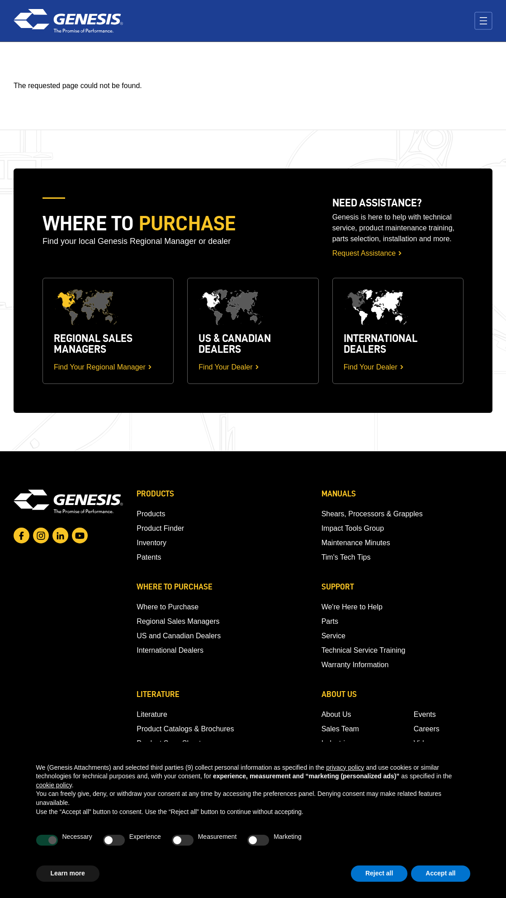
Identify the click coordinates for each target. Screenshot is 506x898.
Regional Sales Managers (178, 621)
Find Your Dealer (225, 367)
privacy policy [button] (345, 767)
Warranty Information (355, 665)
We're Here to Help (352, 607)
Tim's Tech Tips (346, 557)
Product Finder (160, 528)
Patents (149, 557)
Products (151, 514)
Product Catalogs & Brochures (185, 729)
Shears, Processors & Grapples (372, 514)
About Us (336, 714)
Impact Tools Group (353, 528)
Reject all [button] (379, 873)
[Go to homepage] (68, 501)
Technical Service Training (364, 650)
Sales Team (340, 729)
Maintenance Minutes (356, 543)
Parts (330, 621)
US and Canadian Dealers (179, 636)
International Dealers (170, 650)
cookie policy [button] (54, 785)
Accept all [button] (440, 873)
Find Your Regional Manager (100, 367)
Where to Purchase (168, 607)
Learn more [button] (68, 873)
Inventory (151, 543)
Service (333, 636)
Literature (152, 714)
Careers (427, 729)
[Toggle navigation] (483, 21)
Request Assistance (364, 253)
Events (425, 714)
